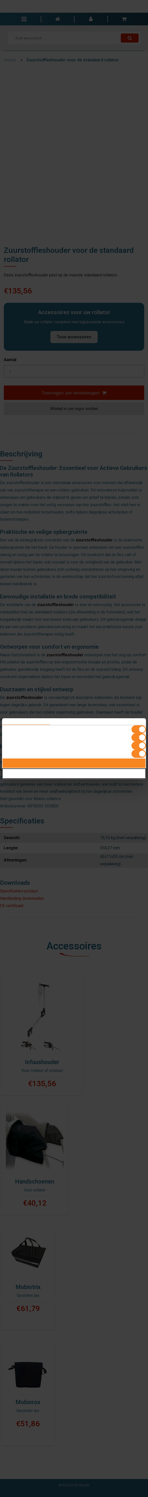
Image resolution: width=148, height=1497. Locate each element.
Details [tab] (74, 721)
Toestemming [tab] (26, 721)
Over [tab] (122, 721)
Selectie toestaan (74, 773)
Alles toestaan (74, 763)
